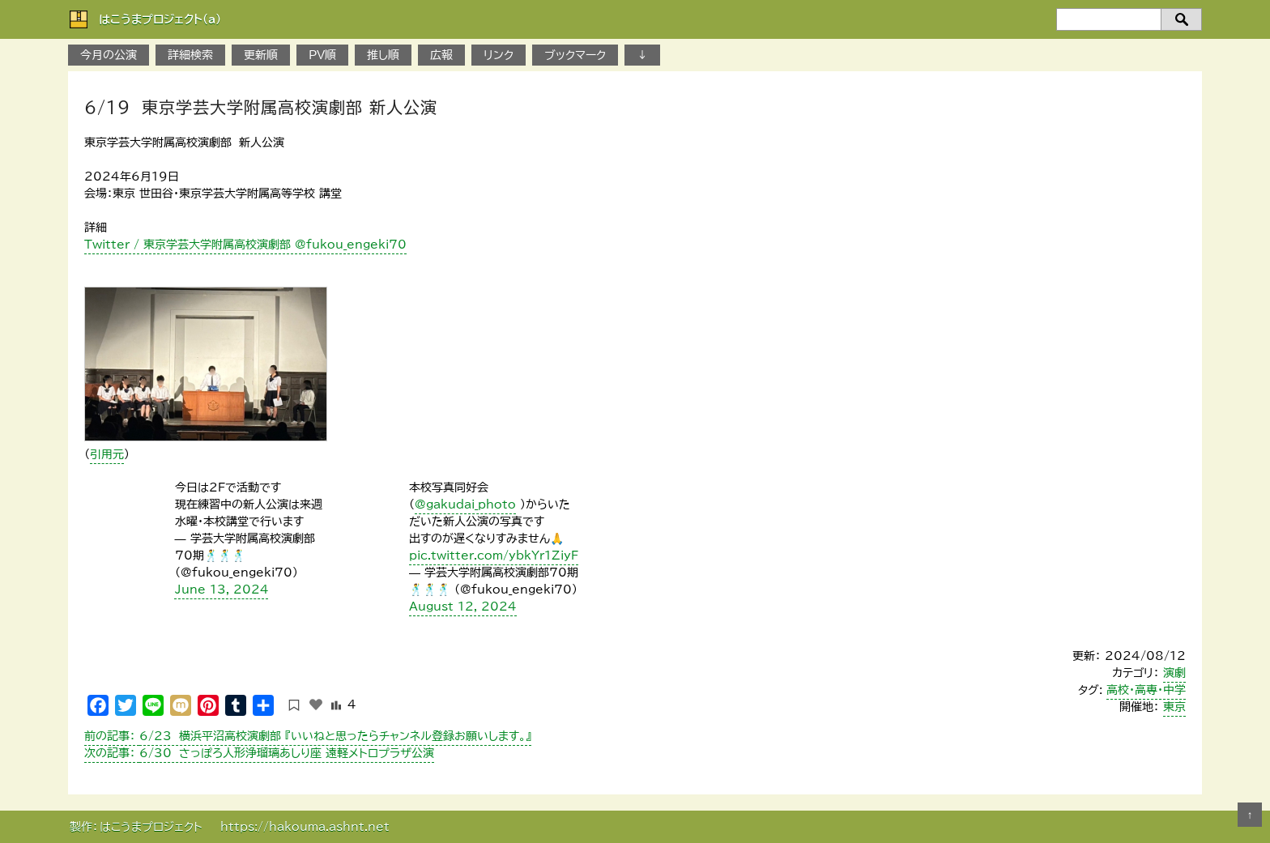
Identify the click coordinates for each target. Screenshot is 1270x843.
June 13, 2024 (222, 589)
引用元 (107, 454)
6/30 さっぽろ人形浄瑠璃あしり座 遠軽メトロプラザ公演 (259, 753)
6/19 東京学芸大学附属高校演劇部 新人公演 (260, 107)
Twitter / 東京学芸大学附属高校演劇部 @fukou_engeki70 (245, 244)
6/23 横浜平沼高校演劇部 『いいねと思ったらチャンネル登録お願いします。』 (307, 736)
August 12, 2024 (463, 606)
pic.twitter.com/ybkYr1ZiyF (493, 555)
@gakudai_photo (465, 504)
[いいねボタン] (316, 704)
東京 (1174, 707)
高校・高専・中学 (1146, 690)
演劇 (1174, 673)
